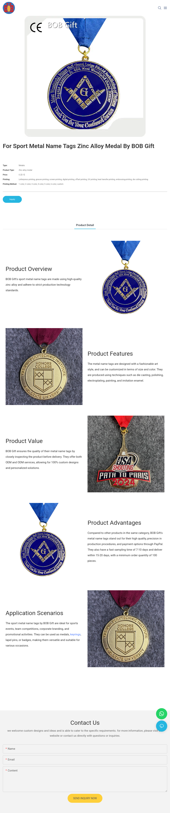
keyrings (75, 634)
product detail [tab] (85, 225)
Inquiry (12, 199)
